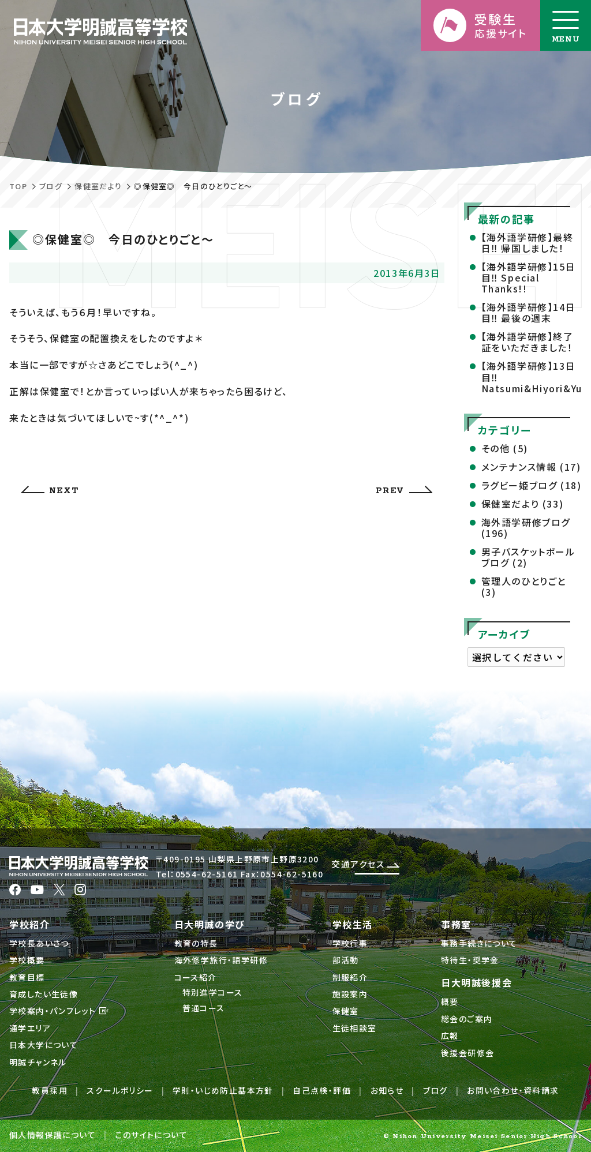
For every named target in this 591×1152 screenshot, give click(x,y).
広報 (450, 1035)
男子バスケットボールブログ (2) (528, 557)
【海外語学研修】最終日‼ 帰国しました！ (527, 242)
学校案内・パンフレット (59, 1010)
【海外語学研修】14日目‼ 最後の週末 (528, 312)
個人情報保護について (52, 1134)
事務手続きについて (479, 943)
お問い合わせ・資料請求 (513, 1090)
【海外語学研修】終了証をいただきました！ (527, 341)
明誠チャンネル (38, 1062)
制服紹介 (350, 977)
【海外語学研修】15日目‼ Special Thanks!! (528, 277)
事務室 (456, 924)
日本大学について (43, 1044)
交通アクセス (365, 864)
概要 (450, 1001)
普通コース (203, 1008)
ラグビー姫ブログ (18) (531, 485)
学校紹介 (29, 924)
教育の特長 (196, 943)
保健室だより (98, 186)
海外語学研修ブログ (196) (525, 527)
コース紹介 (195, 977)
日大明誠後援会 (476, 982)
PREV (404, 491)
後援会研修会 (467, 1053)
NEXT (49, 491)
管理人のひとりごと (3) (523, 586)
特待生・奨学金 (470, 960)
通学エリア (30, 1028)
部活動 (345, 960)
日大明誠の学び (209, 924)
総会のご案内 (466, 1019)
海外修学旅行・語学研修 (221, 960)
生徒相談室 (354, 1028)
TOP (18, 186)
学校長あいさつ (39, 943)
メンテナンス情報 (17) (531, 467)
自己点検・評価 (322, 1090)
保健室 (345, 1010)
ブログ (50, 186)
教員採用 (50, 1090)
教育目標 (27, 977)
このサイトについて (151, 1134)
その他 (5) (504, 448)
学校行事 (350, 943)
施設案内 (350, 994)
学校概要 (27, 960)
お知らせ (387, 1090)
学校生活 (352, 924)
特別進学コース (212, 992)
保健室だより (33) (522, 504)
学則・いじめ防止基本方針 (223, 1090)
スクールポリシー (120, 1090)
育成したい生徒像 (43, 994)
